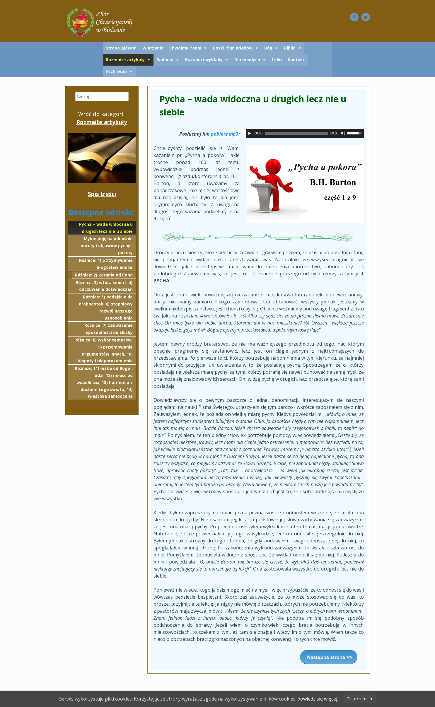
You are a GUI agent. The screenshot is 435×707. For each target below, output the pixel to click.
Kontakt (296, 59)
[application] (305, 133)
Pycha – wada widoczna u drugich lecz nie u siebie (106, 227)
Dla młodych (247, 59)
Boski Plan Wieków (233, 48)
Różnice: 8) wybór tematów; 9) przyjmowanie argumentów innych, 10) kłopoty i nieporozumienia (103, 350)
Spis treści (102, 193)
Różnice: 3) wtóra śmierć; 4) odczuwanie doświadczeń (104, 286)
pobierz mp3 (224, 134)
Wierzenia (152, 48)
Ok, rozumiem (360, 698)
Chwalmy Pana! (185, 48)
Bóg (268, 48)
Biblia (290, 48)
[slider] (296, 133)
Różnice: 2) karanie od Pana (104, 275)
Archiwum (116, 71)
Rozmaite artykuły (125, 59)
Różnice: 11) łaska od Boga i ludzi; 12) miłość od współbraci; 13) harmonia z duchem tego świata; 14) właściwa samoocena (104, 382)
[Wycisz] (343, 133)
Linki (277, 59)
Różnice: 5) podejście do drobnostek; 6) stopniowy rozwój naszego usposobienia (106, 307)
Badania (164, 59)
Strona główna (121, 48)
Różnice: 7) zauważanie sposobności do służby (108, 328)
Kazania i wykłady (204, 59)
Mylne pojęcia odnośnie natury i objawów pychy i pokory (107, 245)
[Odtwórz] (249, 133)
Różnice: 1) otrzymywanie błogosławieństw (106, 263)
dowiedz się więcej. (318, 699)
